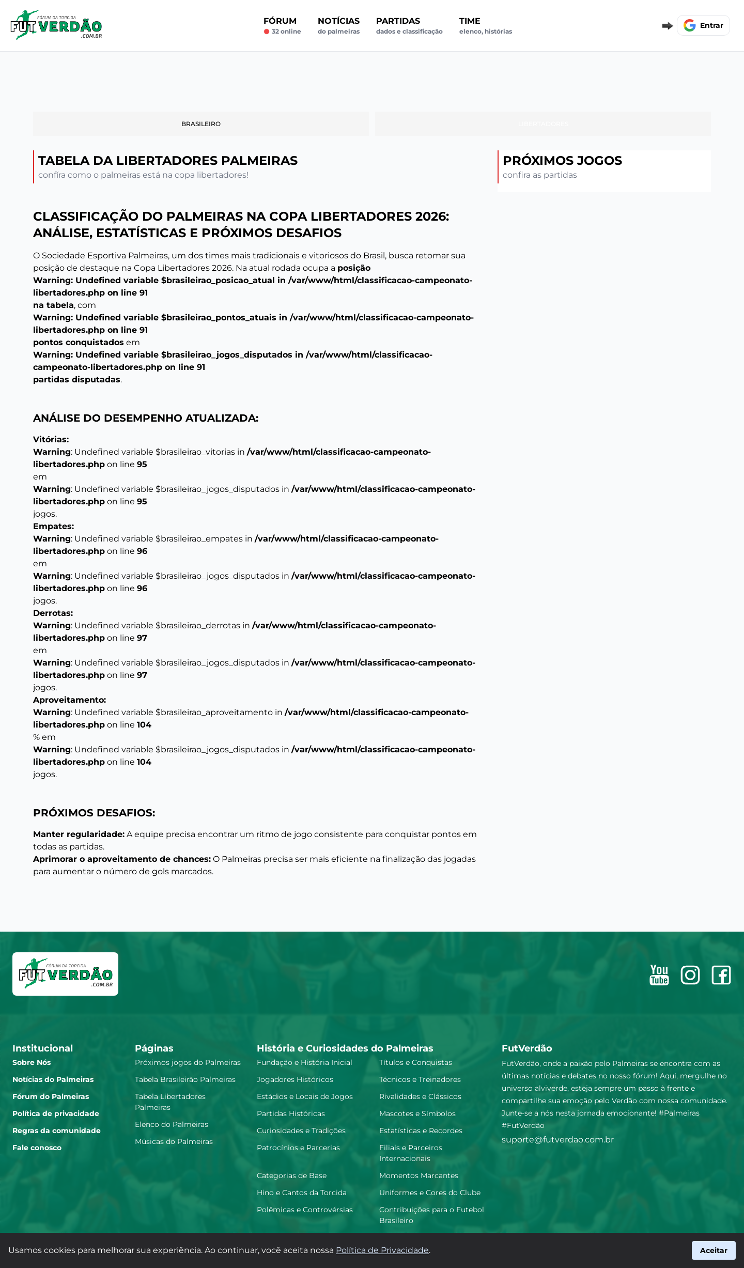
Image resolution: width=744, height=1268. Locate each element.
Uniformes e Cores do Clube (430, 1192)
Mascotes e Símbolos (417, 1113)
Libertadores (543, 124)
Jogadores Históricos (295, 1079)
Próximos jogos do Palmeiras (188, 1062)
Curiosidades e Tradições (301, 1130)
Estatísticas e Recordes (420, 1130)
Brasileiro (201, 124)
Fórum (282, 26)
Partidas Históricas (291, 1113)
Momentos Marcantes (418, 1175)
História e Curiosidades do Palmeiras (345, 1048)
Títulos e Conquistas (415, 1062)
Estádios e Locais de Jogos (305, 1096)
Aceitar (713, 1250)
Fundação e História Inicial (304, 1062)
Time (485, 26)
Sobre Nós (31, 1062)
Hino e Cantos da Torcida (302, 1192)
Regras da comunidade (56, 1130)
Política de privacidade (55, 1113)
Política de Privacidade (382, 1250)
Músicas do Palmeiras (174, 1141)
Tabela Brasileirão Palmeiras (185, 1079)
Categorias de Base (292, 1175)
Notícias (339, 26)
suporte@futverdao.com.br (558, 1140)
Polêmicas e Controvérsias (305, 1209)
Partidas (409, 26)
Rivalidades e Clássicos (420, 1096)
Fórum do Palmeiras (50, 1096)
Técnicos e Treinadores (420, 1079)
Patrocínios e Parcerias (298, 1147)
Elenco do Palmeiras (171, 1124)
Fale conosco (36, 1147)
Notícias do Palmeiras (53, 1079)
